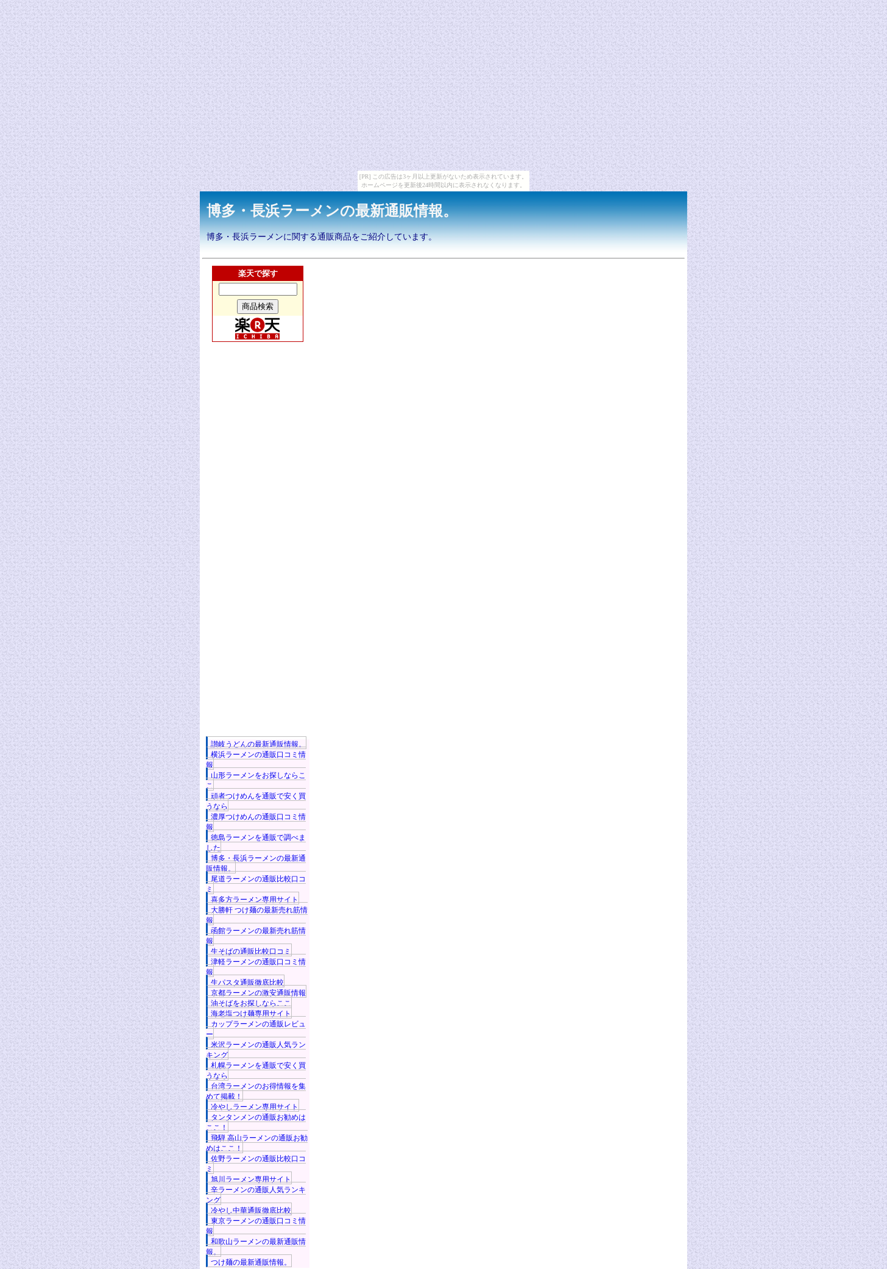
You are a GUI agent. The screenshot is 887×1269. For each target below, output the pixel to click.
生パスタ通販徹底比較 (247, 982)
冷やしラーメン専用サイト (255, 1107)
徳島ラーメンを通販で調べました (256, 842)
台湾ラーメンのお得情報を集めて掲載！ (256, 1091)
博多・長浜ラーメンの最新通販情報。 (332, 211)
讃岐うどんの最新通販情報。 (258, 744)
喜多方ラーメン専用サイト (255, 899)
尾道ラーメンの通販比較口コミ (256, 884)
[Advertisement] (257, 556)
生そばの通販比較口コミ (251, 951)
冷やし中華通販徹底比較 (251, 1210)
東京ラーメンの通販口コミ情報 (256, 1226)
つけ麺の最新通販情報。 (251, 1262)
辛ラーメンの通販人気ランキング (256, 1194)
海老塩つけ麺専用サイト (251, 1013)
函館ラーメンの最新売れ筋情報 (256, 935)
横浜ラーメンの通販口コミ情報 (256, 759)
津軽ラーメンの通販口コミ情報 (256, 967)
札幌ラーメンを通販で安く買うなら (256, 1070)
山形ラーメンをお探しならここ (256, 780)
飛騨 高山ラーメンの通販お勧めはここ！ (257, 1143)
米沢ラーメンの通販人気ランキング (256, 1049)
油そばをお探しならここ (251, 1003)
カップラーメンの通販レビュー (256, 1029)
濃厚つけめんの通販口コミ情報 (256, 821)
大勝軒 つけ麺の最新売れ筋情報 (257, 915)
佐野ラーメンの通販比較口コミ (256, 1163)
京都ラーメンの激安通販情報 (258, 993)
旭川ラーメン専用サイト (251, 1179)
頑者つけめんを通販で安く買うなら (256, 801)
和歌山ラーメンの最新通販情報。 (256, 1246)
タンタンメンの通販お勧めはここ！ (256, 1122)
